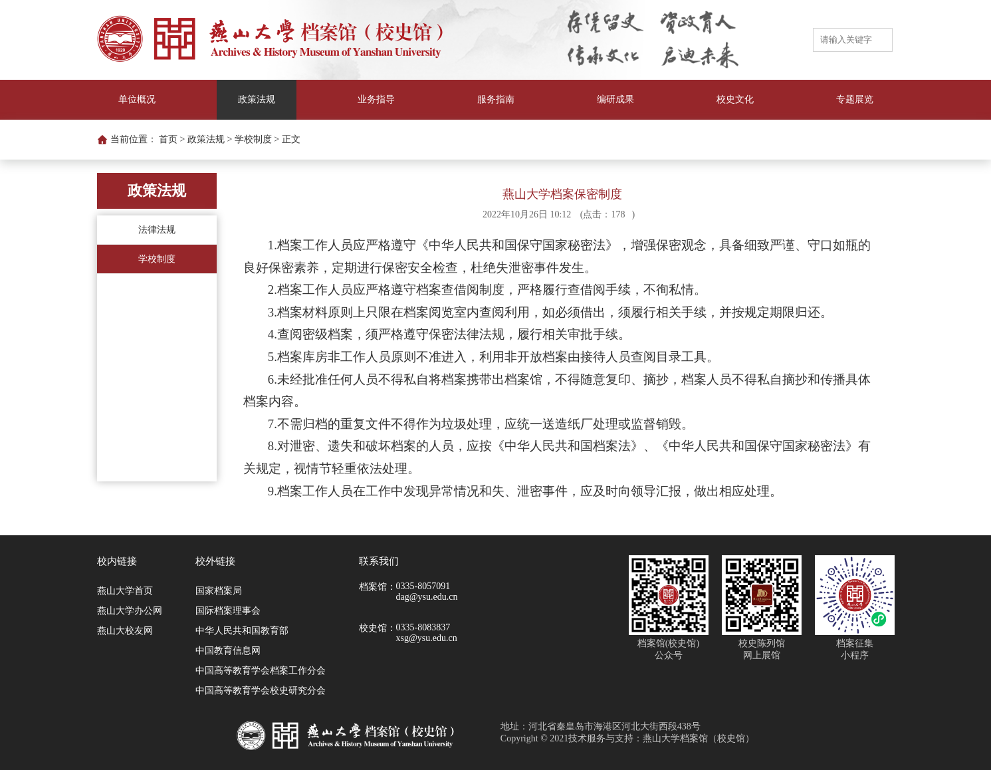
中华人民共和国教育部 (241, 631)
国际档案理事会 (228, 611)
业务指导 (376, 99)
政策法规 (256, 99)
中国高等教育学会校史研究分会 (260, 691)
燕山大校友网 (125, 631)
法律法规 (156, 230)
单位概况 (137, 99)
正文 (291, 139)
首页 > (172, 139)
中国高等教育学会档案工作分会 (260, 671)
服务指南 (495, 99)
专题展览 (854, 99)
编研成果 (615, 99)
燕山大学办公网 (129, 611)
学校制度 (156, 259)
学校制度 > (257, 139)
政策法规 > (209, 139)
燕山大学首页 (125, 591)
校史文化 (735, 99)
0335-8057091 (423, 586)
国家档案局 (218, 591)
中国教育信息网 (228, 651)
